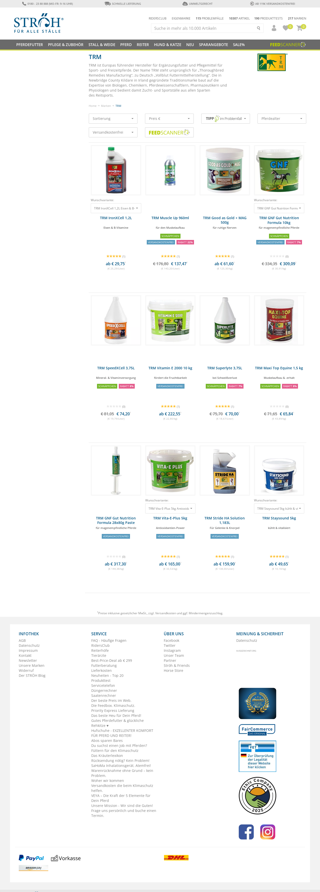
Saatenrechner (103, 695)
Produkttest (100, 680)
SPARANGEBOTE (213, 44)
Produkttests (268, 18)
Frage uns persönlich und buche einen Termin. (123, 813)
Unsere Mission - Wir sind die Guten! (122, 805)
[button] (272, 28)
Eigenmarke (181, 18)
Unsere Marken (31, 665)
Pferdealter (282, 118)
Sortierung (113, 118)
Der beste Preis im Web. (111, 700)
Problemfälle (210, 18)
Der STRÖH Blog (32, 675)
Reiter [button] (143, 44)
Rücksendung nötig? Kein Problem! (120, 760)
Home (92, 106)
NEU (190, 44)
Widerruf (26, 670)
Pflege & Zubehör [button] (66, 44)
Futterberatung (104, 665)
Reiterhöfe (100, 650)
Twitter (170, 645)
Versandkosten (165, 613)
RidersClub (100, 645)
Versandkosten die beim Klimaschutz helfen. (122, 788)
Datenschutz (29, 645)
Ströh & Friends (177, 665)
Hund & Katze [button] (167, 44)
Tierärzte (98, 655)
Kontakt (25, 655)
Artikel (239, 18)
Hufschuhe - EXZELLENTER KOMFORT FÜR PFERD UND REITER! (122, 733)
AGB (22, 640)
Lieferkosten (101, 670)
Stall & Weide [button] (101, 44)
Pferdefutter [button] (29, 44)
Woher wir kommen (107, 780)
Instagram (172, 650)
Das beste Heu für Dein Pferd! (116, 715)
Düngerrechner (104, 690)
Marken (297, 18)
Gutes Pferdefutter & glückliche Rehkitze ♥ (117, 723)
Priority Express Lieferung (112, 710)
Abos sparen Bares (107, 740)
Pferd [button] (126, 44)
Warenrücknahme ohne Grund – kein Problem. (122, 773)
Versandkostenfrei (113, 132)
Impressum (28, 650)
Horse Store (173, 670)
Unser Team (174, 655)
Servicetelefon (103, 685)
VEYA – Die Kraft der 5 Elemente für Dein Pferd (120, 798)
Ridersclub (157, 18)
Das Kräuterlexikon (107, 755)
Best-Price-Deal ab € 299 (111, 660)
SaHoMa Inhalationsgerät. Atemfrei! (121, 765)
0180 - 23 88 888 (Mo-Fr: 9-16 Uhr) (47, 4)
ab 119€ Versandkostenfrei (272, 4)
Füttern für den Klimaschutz (114, 750)
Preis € (169, 118)
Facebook (171, 640)
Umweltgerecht (197, 4)
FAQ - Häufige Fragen (108, 640)
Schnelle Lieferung (122, 4)
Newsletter (28, 660)
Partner (170, 660)
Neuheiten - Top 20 (107, 675)
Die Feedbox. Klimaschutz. (113, 705)
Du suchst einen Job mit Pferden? (119, 745)
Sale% (239, 44)
